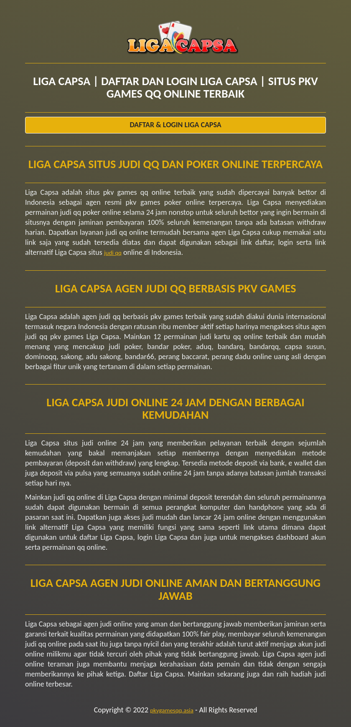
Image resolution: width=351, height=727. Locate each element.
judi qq (113, 253)
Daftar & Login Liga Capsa (175, 124)
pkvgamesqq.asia (171, 710)
